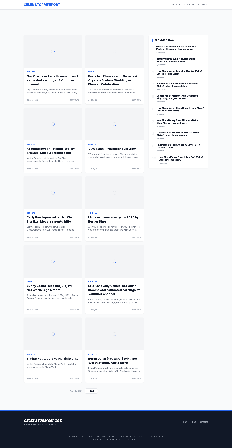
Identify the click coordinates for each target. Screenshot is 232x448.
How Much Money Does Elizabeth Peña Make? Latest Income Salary (177, 121)
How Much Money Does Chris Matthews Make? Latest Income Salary (178, 134)
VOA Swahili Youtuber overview (112, 149)
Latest (176, 5)
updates (31, 144)
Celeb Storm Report (42, 5)
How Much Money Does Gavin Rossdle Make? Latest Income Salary (177, 84)
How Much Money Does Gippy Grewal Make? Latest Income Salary (180, 109)
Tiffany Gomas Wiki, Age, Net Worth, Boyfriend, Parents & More (176, 60)
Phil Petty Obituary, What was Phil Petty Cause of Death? (178, 146)
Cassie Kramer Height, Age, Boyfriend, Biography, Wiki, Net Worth (177, 97)
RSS (194, 422)
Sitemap (203, 5)
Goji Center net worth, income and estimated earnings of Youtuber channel (52, 80)
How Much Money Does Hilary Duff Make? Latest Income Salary (181, 158)
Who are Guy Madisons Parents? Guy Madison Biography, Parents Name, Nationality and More (176, 47)
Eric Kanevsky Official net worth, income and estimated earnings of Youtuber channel (114, 290)
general (31, 72)
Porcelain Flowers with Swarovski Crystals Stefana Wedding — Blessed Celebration (113, 80)
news (91, 72)
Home (186, 422)
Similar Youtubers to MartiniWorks (52, 358)
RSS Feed (189, 5)
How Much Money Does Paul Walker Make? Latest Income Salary (179, 72)
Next (91, 391)
